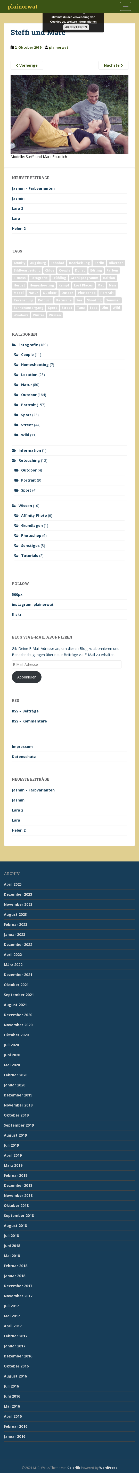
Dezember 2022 (18, 944)
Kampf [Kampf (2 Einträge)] (64, 285)
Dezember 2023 (18, 894)
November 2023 (18, 904)
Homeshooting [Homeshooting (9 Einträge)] (42, 285)
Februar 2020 (15, 1075)
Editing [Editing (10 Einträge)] (96, 270)
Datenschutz (24, 756)
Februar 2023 (15, 924)
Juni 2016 (12, 1396)
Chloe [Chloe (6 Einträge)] (49, 270)
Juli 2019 (11, 1145)
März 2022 (13, 964)
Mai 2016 (12, 1406)
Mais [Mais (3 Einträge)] (113, 285)
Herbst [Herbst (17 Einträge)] (19, 285)
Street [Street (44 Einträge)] (67, 308)
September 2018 (19, 1215)
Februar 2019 (15, 1175)
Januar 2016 (14, 1436)
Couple (27, 354)
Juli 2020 (11, 1044)
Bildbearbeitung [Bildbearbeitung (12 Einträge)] (27, 270)
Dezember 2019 (18, 1095)
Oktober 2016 (16, 1366)
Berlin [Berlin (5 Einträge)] (99, 263)
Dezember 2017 (18, 1285)
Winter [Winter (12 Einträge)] (38, 315)
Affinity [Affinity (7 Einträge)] (20, 263)
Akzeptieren (76, 27)
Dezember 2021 (18, 974)
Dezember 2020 (18, 1014)
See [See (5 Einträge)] (79, 300)
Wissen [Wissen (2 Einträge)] (55, 315)
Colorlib (73, 1468)
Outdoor (29, 394)
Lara (16, 218)
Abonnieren (26, 677)
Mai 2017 (12, 1315)
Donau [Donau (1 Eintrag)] (80, 270)
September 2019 (19, 1125)
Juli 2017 (11, 1305)
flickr (16, 614)
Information (30, 450)
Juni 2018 (12, 1245)
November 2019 (18, 1105)
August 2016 (15, 1376)
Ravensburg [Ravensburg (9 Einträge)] (23, 300)
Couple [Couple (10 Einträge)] (64, 270)
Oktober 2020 (16, 1034)
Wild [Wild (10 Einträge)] (116, 308)
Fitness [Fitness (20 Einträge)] (20, 278)
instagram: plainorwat (33, 604)
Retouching (29, 460)
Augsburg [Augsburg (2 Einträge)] (38, 263)
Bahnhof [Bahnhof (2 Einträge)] (57, 263)
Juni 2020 (12, 1054)
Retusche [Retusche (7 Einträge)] (64, 300)
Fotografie (28, 344)
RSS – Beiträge (25, 711)
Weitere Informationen (82, 21)
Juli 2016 (11, 1386)
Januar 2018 (14, 1275)
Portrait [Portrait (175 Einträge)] (107, 293)
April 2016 (13, 1416)
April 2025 (13, 884)
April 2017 (13, 1325)
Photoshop (31, 535)
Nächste (113, 65)
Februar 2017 (15, 1335)
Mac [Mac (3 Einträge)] (100, 285)
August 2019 (15, 1135)
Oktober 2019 (16, 1115)
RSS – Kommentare (29, 721)
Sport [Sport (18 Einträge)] (52, 308)
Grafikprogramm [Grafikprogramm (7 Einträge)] (84, 278)
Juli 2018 (11, 1235)
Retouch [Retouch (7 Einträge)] (45, 300)
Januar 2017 (14, 1346)
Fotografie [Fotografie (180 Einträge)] (39, 278)
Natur (26, 384)
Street (27, 424)
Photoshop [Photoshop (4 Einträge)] (87, 293)
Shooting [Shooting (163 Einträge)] (94, 300)
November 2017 (18, 1295)
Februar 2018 (15, 1265)
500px (17, 594)
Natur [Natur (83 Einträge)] (33, 293)
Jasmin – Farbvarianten (33, 188)
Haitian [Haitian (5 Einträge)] (109, 278)
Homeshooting (35, 364)
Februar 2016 (15, 1426)
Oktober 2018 (16, 1205)
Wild (25, 434)
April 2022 (13, 954)
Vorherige (27, 65)
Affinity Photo (34, 515)
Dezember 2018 (18, 1185)
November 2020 (18, 1024)
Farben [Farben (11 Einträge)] (112, 270)
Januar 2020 (14, 1085)
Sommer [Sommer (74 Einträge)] (113, 300)
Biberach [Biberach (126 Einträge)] (116, 263)
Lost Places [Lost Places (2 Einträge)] (83, 285)
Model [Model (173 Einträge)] (19, 293)
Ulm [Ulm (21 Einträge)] (105, 308)
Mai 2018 (12, 1255)
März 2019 (13, 1165)
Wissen (25, 505)
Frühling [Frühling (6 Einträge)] (59, 278)
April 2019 (13, 1155)
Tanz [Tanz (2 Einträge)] (81, 308)
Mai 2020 (12, 1064)
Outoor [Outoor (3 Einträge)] (67, 293)
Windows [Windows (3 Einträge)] (21, 315)
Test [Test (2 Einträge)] (93, 308)
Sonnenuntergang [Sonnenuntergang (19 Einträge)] (28, 308)
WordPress (108, 1468)
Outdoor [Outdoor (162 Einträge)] (50, 293)
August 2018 (15, 1225)
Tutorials (29, 555)
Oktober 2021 (16, 984)
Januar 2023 (14, 934)
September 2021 (19, 994)
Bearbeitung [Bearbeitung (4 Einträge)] (79, 263)
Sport (26, 414)
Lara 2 (17, 208)
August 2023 (15, 914)
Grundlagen (32, 525)
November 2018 (18, 1195)
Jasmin (18, 198)
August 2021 (15, 1004)
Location (29, 374)
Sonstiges (30, 545)
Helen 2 (19, 228)
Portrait (28, 404)
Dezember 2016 (18, 1356)
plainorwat (22, 6)
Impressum (22, 746)
